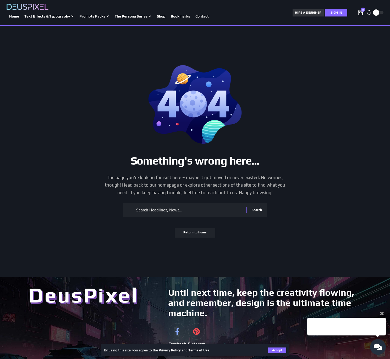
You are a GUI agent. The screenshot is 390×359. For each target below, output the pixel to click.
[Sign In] (336, 12)
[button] (277, 350)
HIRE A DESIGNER (308, 12)
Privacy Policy (170, 350)
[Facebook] (177, 339)
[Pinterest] (196, 339)
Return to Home (195, 234)
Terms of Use (201, 350)
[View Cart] (361, 12)
